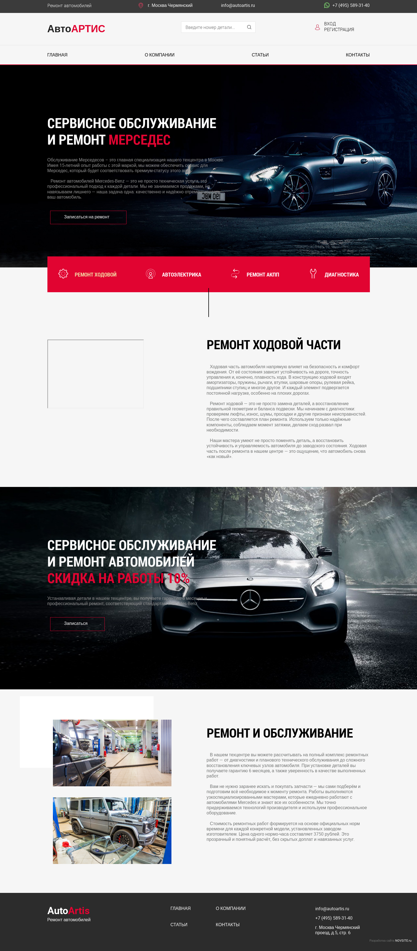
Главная (57, 55)
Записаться (76, 623)
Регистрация (339, 29)
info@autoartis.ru (238, 5)
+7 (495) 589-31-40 (347, 5)
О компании (159, 55)
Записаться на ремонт (87, 217)
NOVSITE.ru (403, 940)
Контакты (358, 55)
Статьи (260, 55)
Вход (330, 23)
